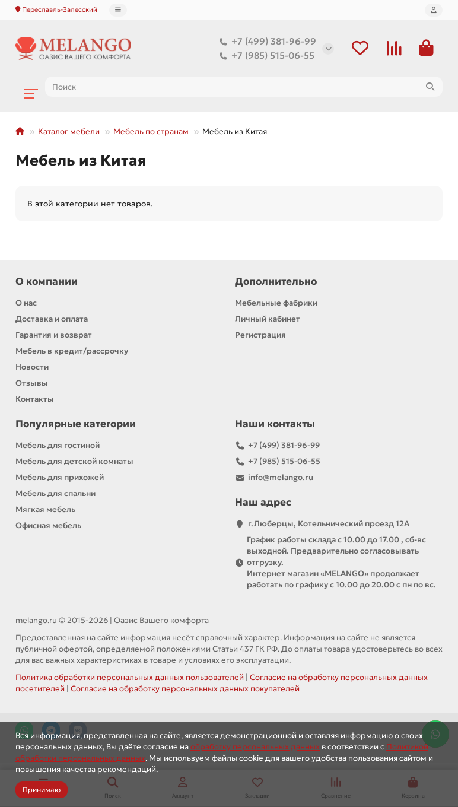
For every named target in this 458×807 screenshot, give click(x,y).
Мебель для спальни (55, 494)
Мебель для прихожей (59, 478)
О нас (26, 303)
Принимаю (42, 789)
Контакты (34, 400)
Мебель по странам (151, 132)
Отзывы (31, 384)
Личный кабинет (267, 319)
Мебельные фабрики (276, 303)
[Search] (244, 87)
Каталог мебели (69, 132)
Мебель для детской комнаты (74, 462)
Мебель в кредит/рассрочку (71, 352)
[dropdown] (118, 10)
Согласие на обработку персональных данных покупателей (185, 689)
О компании (46, 282)
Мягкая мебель (45, 510)
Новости (32, 368)
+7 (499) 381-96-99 (265, 41)
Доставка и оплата (51, 319)
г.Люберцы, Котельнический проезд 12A (328, 524)
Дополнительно (276, 282)
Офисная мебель (48, 526)
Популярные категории (75, 424)
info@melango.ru (280, 478)
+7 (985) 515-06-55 (264, 55)
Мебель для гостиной (57, 446)
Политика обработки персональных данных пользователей (129, 678)
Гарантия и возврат (53, 336)
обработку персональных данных (255, 747)
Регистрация (260, 336)
